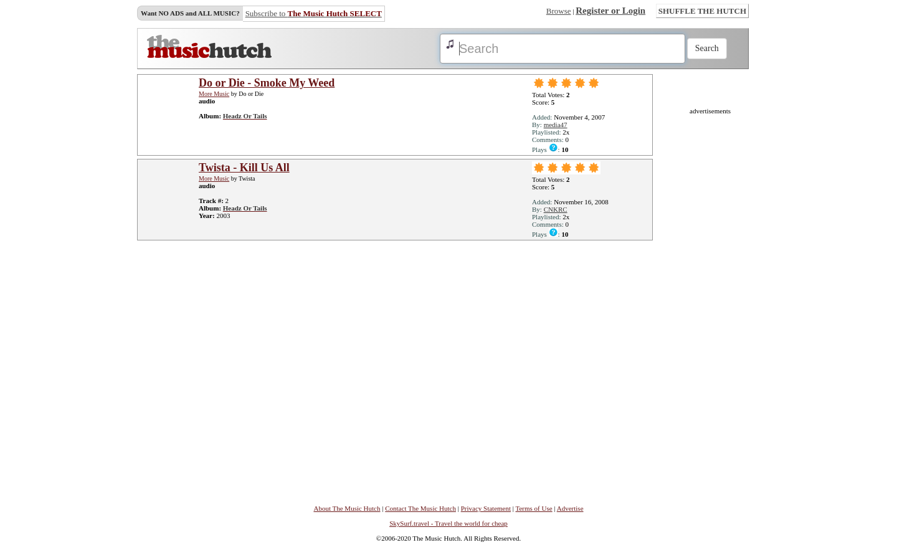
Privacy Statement (486, 508)
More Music (214, 93)
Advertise (570, 508)
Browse (558, 11)
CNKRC (555, 209)
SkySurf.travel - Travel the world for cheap (448, 523)
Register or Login (610, 11)
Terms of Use (534, 508)
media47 (555, 124)
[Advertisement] (710, 301)
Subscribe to (313, 13)
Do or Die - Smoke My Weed (267, 83)
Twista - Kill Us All (244, 167)
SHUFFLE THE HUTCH (702, 11)
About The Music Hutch (346, 508)
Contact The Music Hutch (420, 508)
